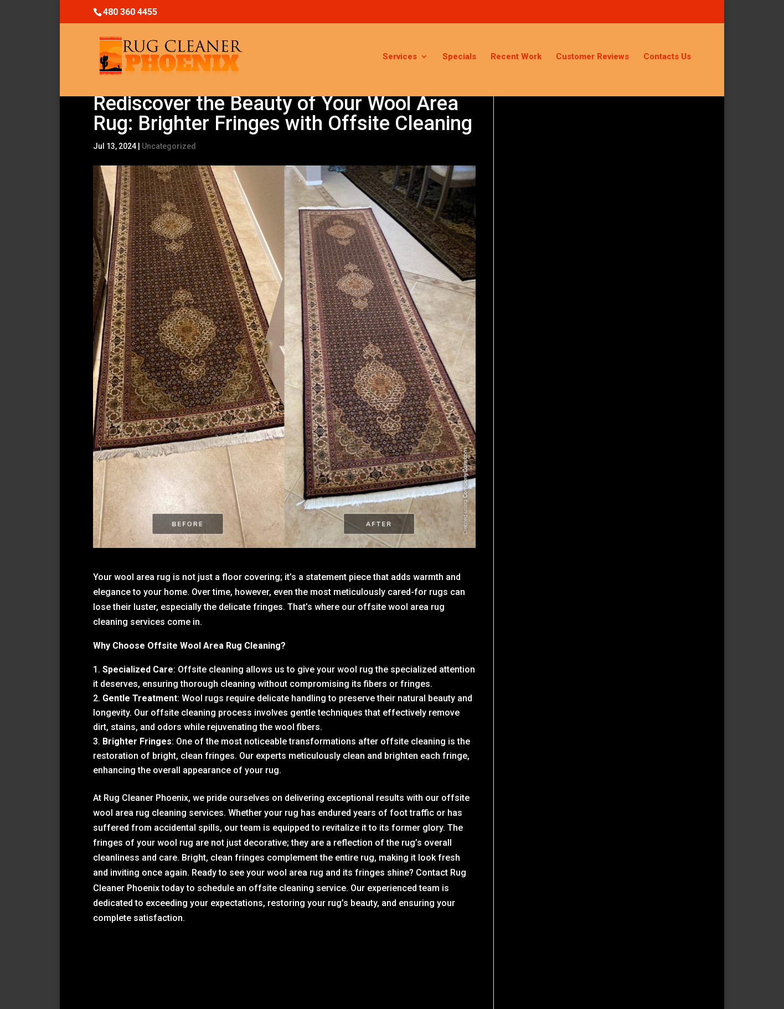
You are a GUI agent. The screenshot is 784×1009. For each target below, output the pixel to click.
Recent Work (516, 57)
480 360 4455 (130, 12)
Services (400, 57)
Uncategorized (169, 146)
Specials (459, 57)
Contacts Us (667, 57)
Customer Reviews (592, 57)
